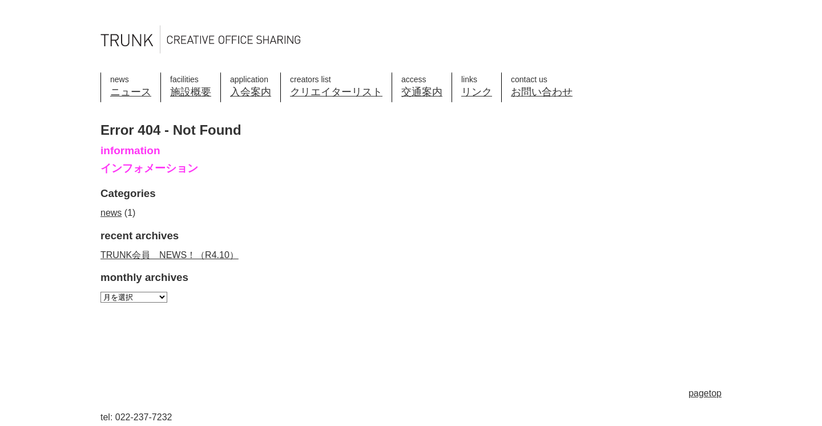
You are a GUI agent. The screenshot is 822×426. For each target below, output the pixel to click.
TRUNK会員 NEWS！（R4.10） (169, 255)
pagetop (705, 393)
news (111, 213)
